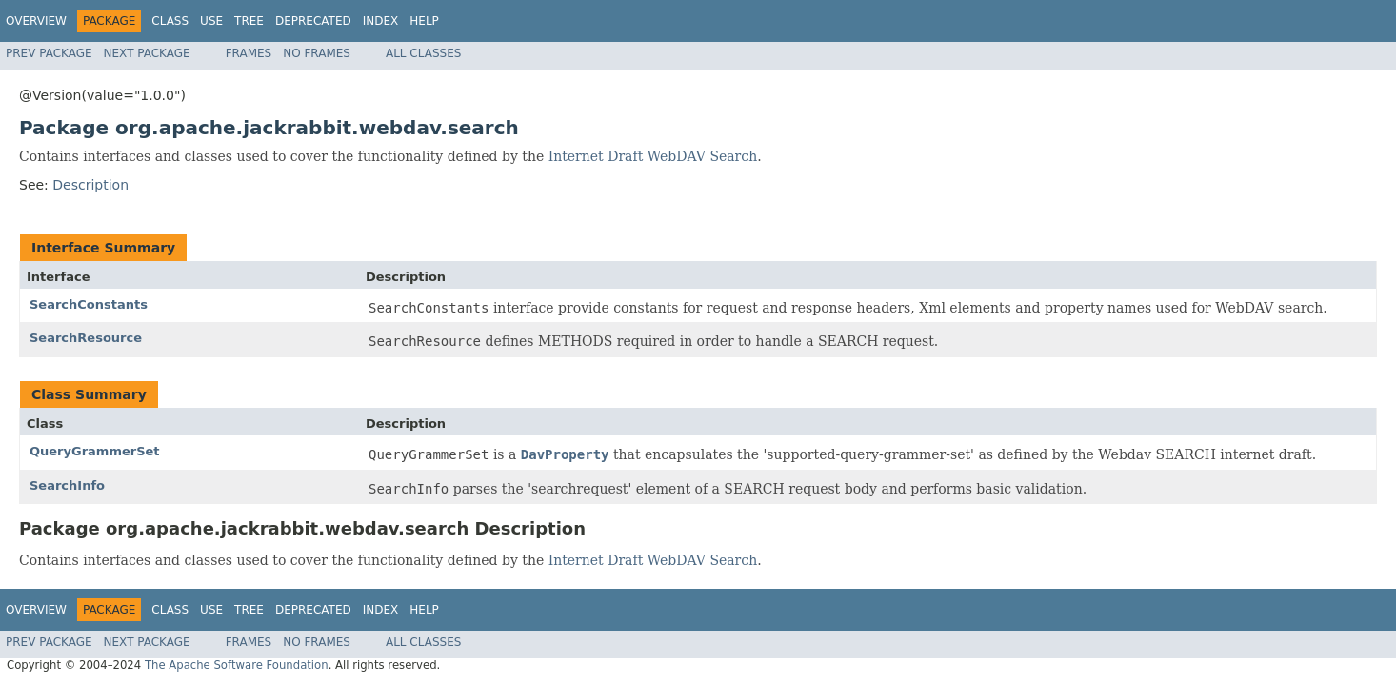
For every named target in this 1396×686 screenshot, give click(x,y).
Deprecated (313, 21)
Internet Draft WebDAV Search (653, 156)
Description (90, 184)
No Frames (316, 53)
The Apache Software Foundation (237, 665)
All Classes (423, 53)
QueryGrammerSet (95, 451)
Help (424, 21)
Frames (249, 53)
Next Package (147, 53)
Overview (36, 21)
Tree (249, 21)
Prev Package (49, 53)
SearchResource (86, 338)
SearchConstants (89, 304)
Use (211, 21)
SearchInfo (67, 485)
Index (381, 21)
